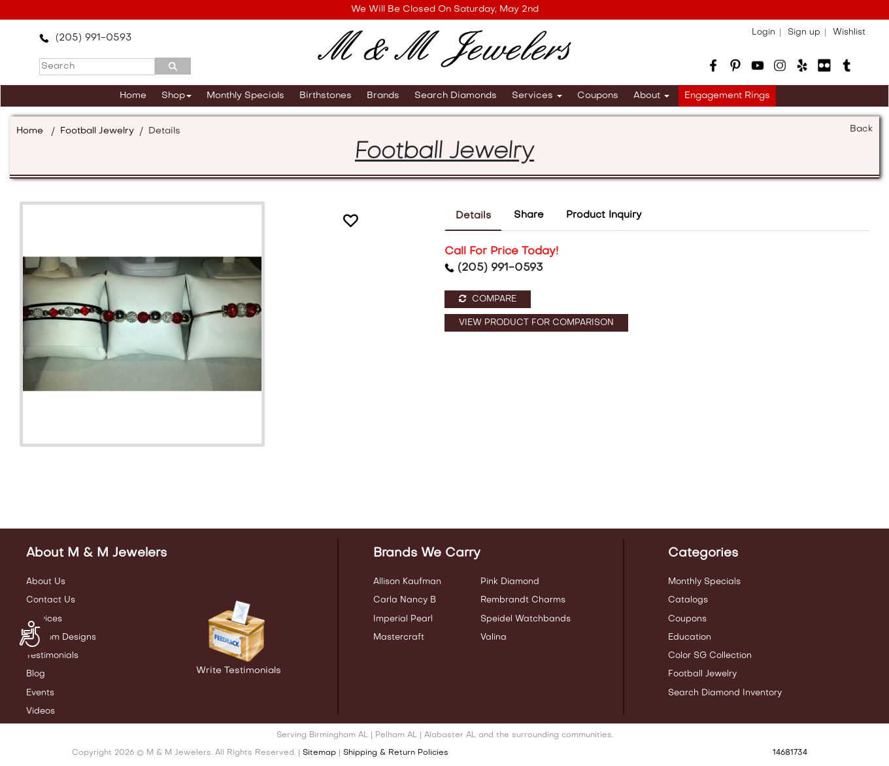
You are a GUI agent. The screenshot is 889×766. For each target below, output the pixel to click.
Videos (40, 711)
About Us (45, 582)
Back (861, 129)
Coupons (597, 96)
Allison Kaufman (407, 582)
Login (763, 32)
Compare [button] (487, 299)
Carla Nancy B (404, 600)
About (651, 96)
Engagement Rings (727, 96)
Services (537, 96)
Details (473, 215)
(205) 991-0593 (85, 38)
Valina (493, 637)
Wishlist (849, 32)
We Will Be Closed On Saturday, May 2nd (445, 9)
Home (133, 96)
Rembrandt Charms (522, 600)
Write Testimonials (238, 671)
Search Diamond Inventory (725, 693)
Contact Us (50, 600)
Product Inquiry (604, 215)
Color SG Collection (710, 656)
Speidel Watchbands (525, 619)
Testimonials (52, 656)
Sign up (804, 32)
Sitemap (319, 753)
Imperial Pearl (403, 619)
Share (529, 215)
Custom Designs (61, 637)
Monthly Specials (245, 96)
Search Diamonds (455, 96)
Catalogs (688, 600)
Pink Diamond (509, 582)
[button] (350, 222)
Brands (383, 96)
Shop (176, 96)
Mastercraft (398, 637)
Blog (35, 674)
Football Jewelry (97, 131)
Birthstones (325, 96)
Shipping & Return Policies (395, 753)
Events (40, 693)
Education (689, 637)
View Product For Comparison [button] (536, 323)
